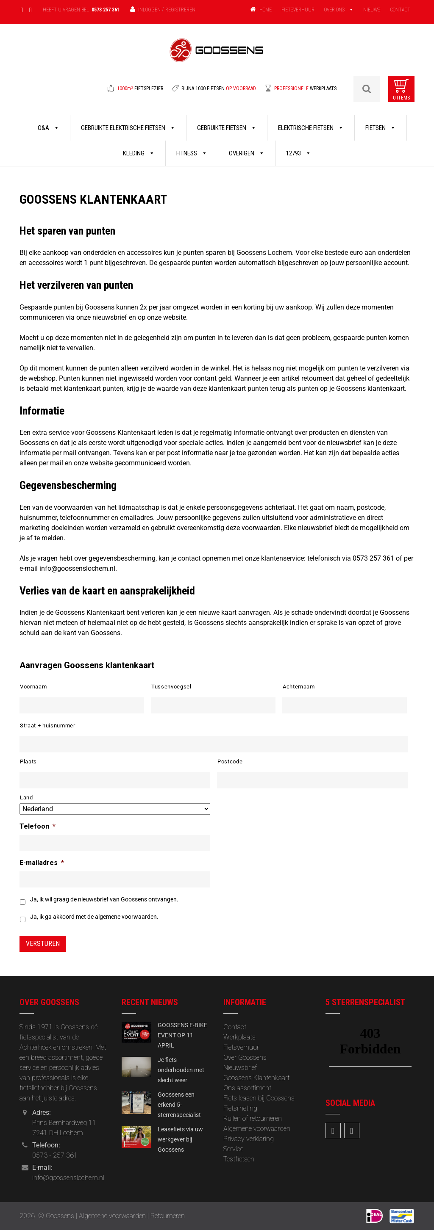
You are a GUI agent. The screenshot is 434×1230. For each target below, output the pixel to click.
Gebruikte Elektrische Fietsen (128, 128)
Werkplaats (239, 1037)
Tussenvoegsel (171, 686)
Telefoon (37, 826)
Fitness (191, 153)
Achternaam (299, 686)
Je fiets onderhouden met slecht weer (181, 1070)
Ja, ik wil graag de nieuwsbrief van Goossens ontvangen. (104, 899)
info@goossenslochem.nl (68, 1178)
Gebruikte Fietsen (226, 128)
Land (26, 797)
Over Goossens (245, 1057)
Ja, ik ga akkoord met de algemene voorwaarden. (94, 916)
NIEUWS (371, 10)
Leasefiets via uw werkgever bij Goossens (180, 1139)
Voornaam (33, 686)
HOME (265, 10)
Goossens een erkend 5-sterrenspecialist (179, 1104)
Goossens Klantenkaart (256, 1078)
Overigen (246, 153)
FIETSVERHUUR (297, 10)
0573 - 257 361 (55, 1155)
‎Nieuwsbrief (240, 1068)
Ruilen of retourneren (252, 1118)
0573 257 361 (106, 10)
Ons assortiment (247, 1088)
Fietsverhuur (241, 1047)
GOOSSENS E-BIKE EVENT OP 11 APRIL (182, 1035)
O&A (48, 128)
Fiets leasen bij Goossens (259, 1098)
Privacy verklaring (248, 1139)
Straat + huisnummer (47, 725)
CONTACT (400, 10)
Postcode (229, 761)
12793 (298, 153)
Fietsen (380, 128)
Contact (234, 1027)
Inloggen (149, 10)
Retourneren (167, 1216)
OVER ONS (334, 10)
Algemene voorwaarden (256, 1129)
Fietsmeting (240, 1108)
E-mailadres (41, 863)
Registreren (180, 10)
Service (233, 1149)
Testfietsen (238, 1159)
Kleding (139, 153)
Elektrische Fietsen (311, 128)
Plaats (28, 761)
